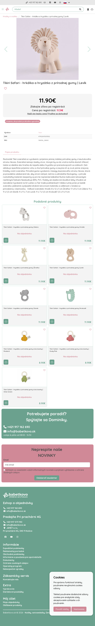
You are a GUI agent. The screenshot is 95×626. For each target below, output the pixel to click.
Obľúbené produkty (12, 605)
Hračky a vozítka (10, 16)
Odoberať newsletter (46, 478)
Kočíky (28, 612)
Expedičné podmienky (13, 548)
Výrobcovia (8, 589)
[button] (2, 9)
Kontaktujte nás (10, 579)
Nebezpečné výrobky (13, 569)
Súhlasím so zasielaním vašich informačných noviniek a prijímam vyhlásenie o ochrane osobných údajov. (43, 471)
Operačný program (12, 566)
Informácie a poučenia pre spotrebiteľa (22, 557)
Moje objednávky (11, 602)
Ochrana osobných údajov (15, 563)
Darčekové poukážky (13, 592)
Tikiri (40, 132)
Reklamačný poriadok (13, 551)
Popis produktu (12, 152)
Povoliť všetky (62, 609)
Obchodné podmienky (13, 554)
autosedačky (38, 612)
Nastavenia (79, 609)
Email (6, 460)
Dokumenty (8, 560)
